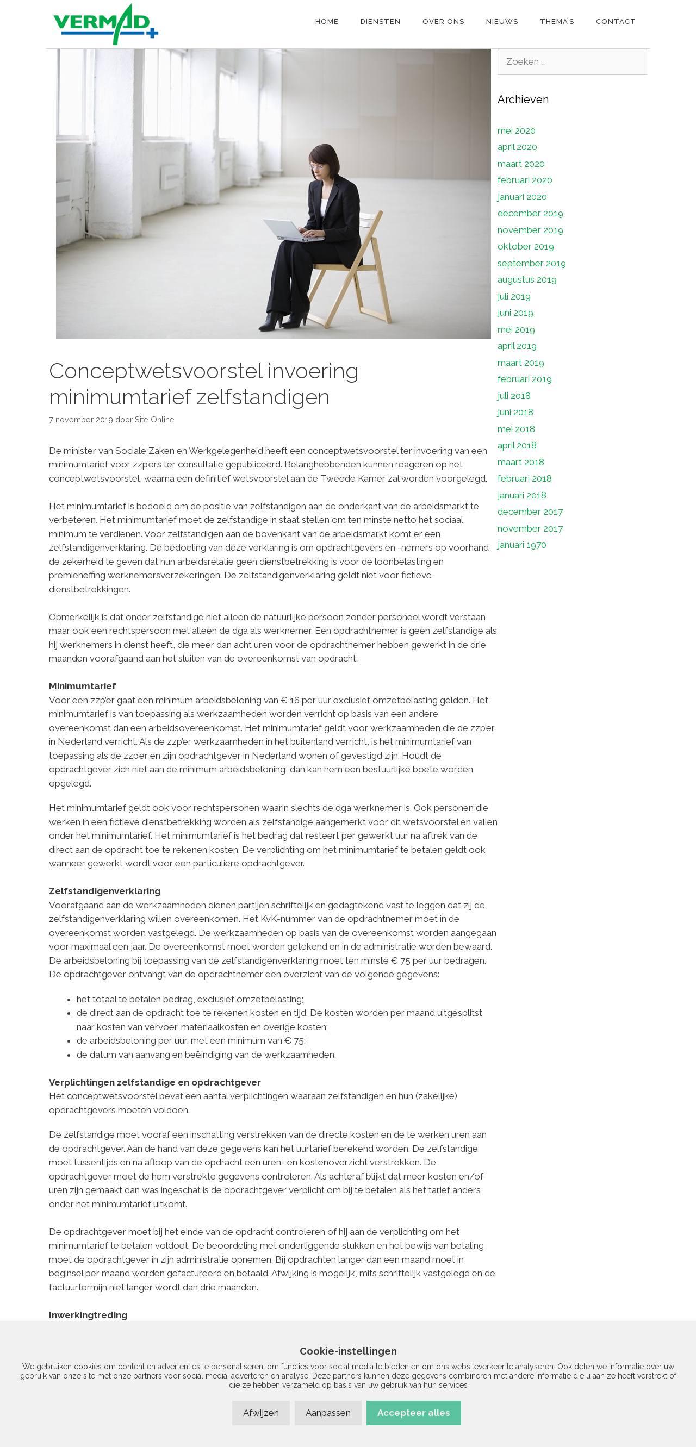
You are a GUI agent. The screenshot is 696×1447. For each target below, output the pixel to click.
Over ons (443, 21)
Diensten (381, 21)
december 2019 (530, 213)
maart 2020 (521, 163)
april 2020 (517, 146)
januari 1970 (522, 544)
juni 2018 (515, 412)
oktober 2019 (526, 246)
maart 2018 (521, 462)
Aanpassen (328, 1412)
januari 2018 (522, 495)
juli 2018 (514, 395)
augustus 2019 (527, 279)
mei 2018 (516, 428)
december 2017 (530, 511)
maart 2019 (521, 362)
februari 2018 (525, 478)
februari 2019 (525, 378)
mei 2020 (517, 130)
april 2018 (517, 445)
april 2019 (517, 345)
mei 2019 (516, 329)
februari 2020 (525, 179)
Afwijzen (261, 1412)
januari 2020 (522, 196)
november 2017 (530, 528)
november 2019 (530, 229)
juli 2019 (514, 296)
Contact (616, 21)
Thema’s (557, 21)
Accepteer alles (413, 1412)
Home (327, 21)
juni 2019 (515, 312)
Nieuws (502, 21)
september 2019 (532, 263)
